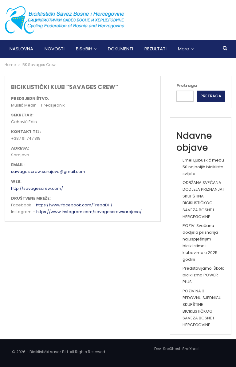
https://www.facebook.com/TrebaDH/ (74, 205)
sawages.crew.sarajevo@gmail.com (48, 171)
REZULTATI (155, 48)
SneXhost (191, 348)
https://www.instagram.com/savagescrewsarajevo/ (89, 212)
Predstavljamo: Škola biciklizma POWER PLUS (204, 275)
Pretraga (186, 85)
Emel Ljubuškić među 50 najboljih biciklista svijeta (203, 167)
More (183, 48)
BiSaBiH (84, 48)
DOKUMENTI (120, 48)
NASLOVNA (21, 48)
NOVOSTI (55, 48)
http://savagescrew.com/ (37, 188)
